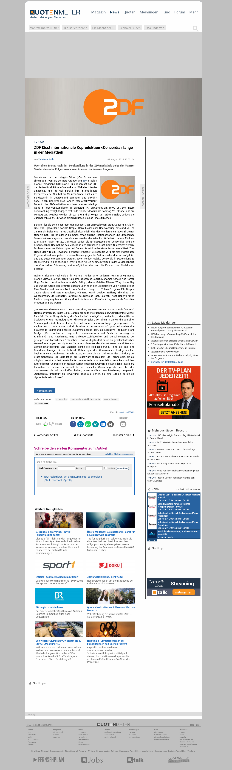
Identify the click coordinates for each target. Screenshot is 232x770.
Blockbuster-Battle (161, 740)
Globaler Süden (130, 28)
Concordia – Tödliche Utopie (85, 399)
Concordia (61, 399)
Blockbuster (124, 751)
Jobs (182, 735)
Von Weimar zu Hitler (44, 28)
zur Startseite (83, 435)
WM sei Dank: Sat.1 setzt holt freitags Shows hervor (171, 451)
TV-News (82, 732)
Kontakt (183, 737)
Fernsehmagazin (57, 751)
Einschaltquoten (103, 751)
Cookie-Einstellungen (188, 744)
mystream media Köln (173, 534)
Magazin (98, 12)
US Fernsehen (81, 751)
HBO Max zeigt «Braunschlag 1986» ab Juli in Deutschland (173, 335)
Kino (166, 12)
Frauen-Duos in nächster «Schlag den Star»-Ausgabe (170, 479)
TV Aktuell (45, 751)
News (114, 12)
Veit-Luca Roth (45, 159)
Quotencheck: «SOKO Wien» (165, 351)
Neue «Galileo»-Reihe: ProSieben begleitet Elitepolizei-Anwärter (173, 472)
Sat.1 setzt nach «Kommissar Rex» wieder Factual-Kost (173, 458)
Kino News (35, 751)
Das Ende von (155, 28)
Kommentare (44, 390)
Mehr (193, 12)
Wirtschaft (82, 737)
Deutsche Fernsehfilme (177, 751)
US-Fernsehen (84, 744)
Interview (56, 737)
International (83, 740)
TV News (91, 751)
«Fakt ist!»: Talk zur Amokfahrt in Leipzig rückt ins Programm (174, 357)
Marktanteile (109, 735)
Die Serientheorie (75, 28)
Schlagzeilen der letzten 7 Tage (167, 361)
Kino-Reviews (134, 737)
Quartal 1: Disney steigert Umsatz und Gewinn (174, 340)
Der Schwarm (111, 399)
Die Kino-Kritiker (160, 735)
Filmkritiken (70, 751)
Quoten (129, 12)
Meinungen (149, 12)
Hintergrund (58, 732)
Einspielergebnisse (161, 737)
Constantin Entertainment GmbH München (174, 497)
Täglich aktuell (110, 737)
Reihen (56, 735)
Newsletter (32, 735)
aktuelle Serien (147, 751)
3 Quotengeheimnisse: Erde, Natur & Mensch (173, 344)
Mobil (30, 737)
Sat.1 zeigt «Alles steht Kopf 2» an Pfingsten (169, 465)
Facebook (32, 742)
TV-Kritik (132, 735)
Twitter (30, 744)
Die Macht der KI (103, 28)
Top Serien (192, 751)
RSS (29, 732)
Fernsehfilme (135, 751)
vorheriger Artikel (46, 435)
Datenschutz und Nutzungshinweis (187, 741)
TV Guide (114, 751)
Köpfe (80, 742)
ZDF (85, 180)
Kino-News (158, 732)
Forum (179, 12)
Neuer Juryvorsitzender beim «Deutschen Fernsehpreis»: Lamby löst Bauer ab (172, 329)
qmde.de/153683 (127, 412)
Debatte (132, 732)
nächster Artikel (123, 435)
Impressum (184, 747)
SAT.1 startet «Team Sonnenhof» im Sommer (173, 347)
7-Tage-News (33, 740)
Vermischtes (83, 735)
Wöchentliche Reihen (112, 732)
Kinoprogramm (161, 751)
